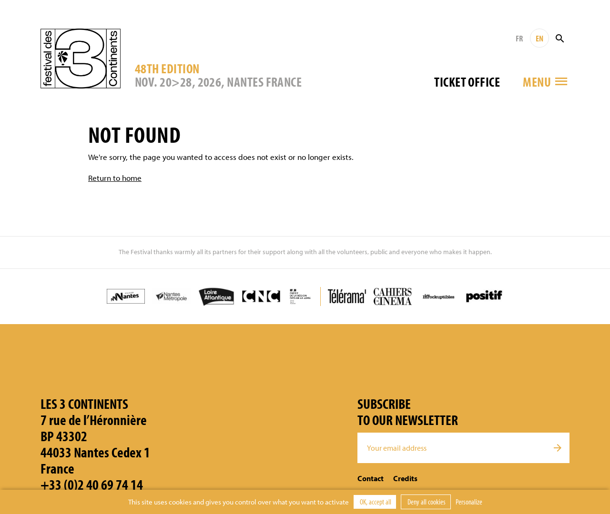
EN (539, 38)
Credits (405, 478)
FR (519, 38)
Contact (370, 478)
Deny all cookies (426, 501)
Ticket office (467, 81)
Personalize (469, 501)
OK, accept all (374, 501)
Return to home (115, 178)
